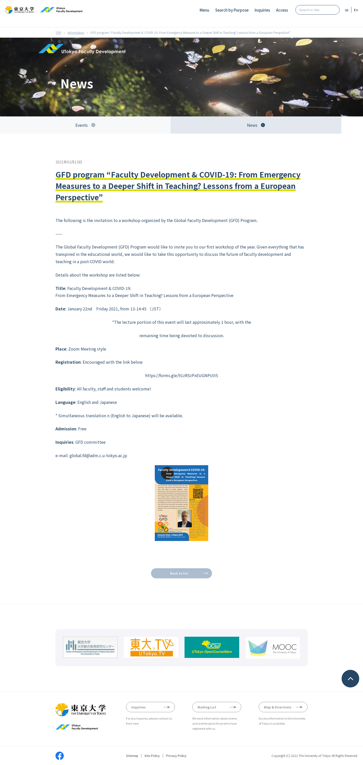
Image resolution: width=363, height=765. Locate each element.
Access (282, 10)
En (356, 9)
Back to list (179, 573)
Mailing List (207, 707)
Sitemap (132, 755)
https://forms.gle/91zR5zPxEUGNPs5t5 (181, 375)
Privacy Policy (176, 755)
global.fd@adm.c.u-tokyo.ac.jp (98, 455)
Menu (204, 10)
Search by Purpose (232, 10)
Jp (346, 9)
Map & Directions (277, 707)
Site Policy (152, 755)
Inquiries (262, 10)
